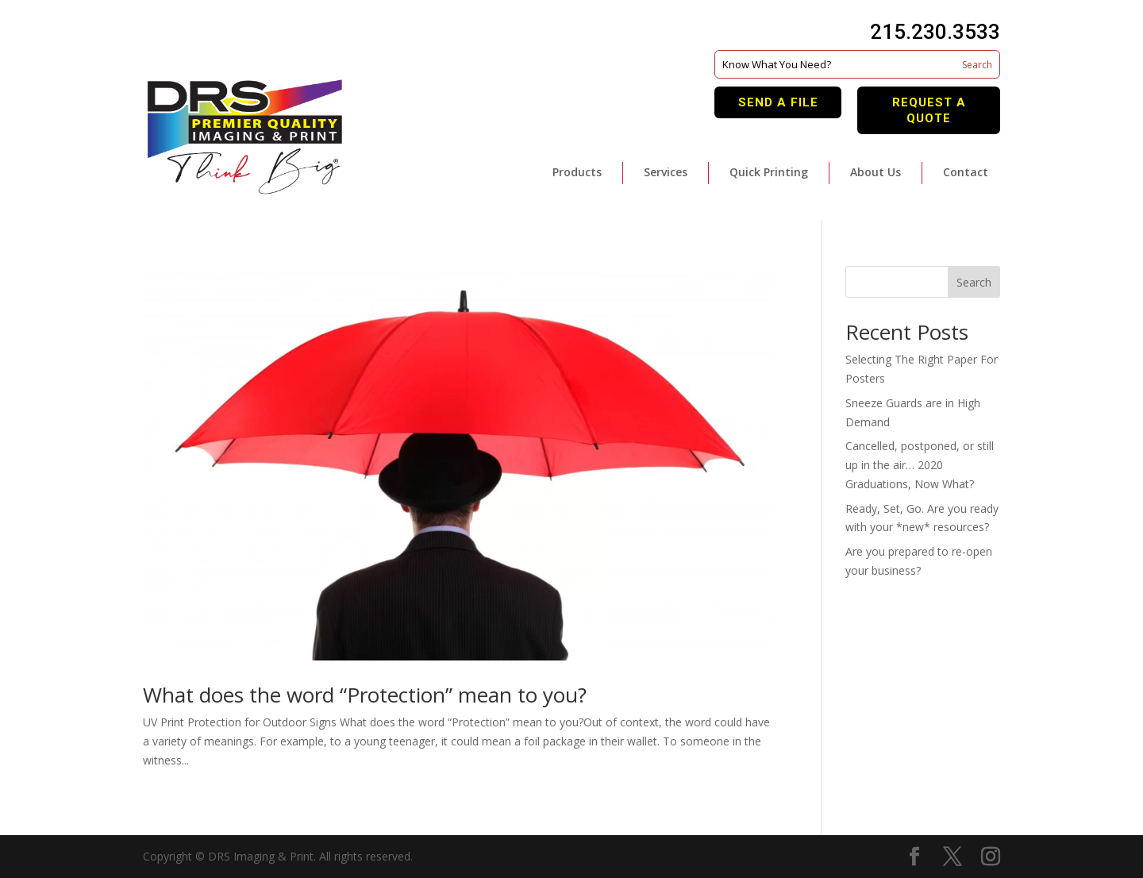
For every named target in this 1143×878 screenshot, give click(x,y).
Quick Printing (768, 171)
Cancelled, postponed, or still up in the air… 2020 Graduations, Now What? (919, 464)
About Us (875, 171)
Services (665, 171)
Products (577, 171)
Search (973, 282)
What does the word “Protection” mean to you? (365, 694)
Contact (965, 171)
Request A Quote (929, 110)
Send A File (778, 102)
